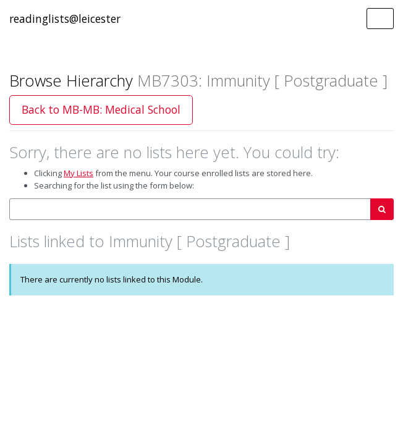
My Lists (78, 173)
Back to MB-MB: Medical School (101, 109)
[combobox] (190, 209)
